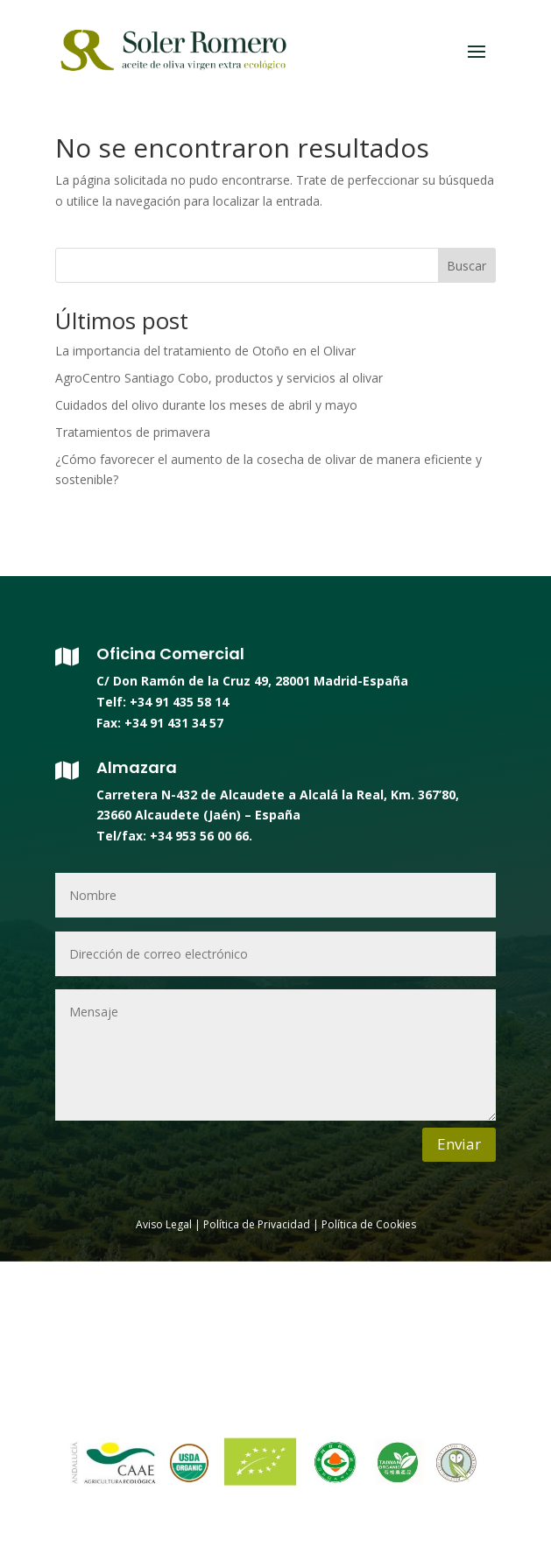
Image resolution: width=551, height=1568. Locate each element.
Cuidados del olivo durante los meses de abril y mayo (206, 405)
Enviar (459, 1144)
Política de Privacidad (256, 1224)
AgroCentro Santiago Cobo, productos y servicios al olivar (219, 377)
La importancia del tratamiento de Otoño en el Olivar (205, 350)
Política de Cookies (367, 1224)
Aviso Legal (164, 1224)
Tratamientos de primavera (132, 432)
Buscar (466, 265)
